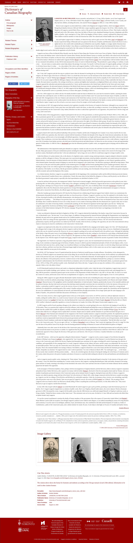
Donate (57, 2)
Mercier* (43, 314)
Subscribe (50, 2)
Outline (7, 20)
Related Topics (10, 44)
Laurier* (99, 379)
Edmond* (120, 39)
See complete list (13, 132)
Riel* (83, 164)
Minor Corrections (11, 94)
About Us (26, 2)
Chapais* (95, 23)
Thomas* (85, 371)
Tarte (70, 237)
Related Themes (10, 40)
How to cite (10, 31)
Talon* (117, 26)
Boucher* (107, 300)
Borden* (124, 398)
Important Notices (83, 539)
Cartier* (96, 60)
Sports (9, 119)
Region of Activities (11, 77)
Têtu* (102, 20)
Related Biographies (12, 48)
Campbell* (84, 298)
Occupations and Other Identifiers (16, 69)
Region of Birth (10, 73)
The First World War (13, 122)
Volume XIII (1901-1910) (10, 6)
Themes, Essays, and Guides (15, 117)
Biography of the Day (12, 98)
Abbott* (60, 387)
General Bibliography (122, 425)
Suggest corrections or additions (69, 539)
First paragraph (11, 23)
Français (8, 2)
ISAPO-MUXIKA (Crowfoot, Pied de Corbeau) (21, 102)
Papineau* (39, 86)
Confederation (11, 126)
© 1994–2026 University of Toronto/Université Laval (114, 427)
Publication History (11, 56)
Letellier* (53, 300)
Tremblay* (94, 235)
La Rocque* (71, 206)
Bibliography (10, 25)
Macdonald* (65, 143)
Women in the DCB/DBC (14, 129)
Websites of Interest (94, 539)
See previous (17, 110)
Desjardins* (81, 322)
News (19, 2)
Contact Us (42, 2)
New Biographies (11, 90)
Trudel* (71, 185)
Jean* (113, 39)
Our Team (33, 2)
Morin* (77, 60)
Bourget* (63, 78)
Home (14, 2)
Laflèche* (59, 339)
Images (9, 28)
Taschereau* (112, 185)
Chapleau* (39, 282)
